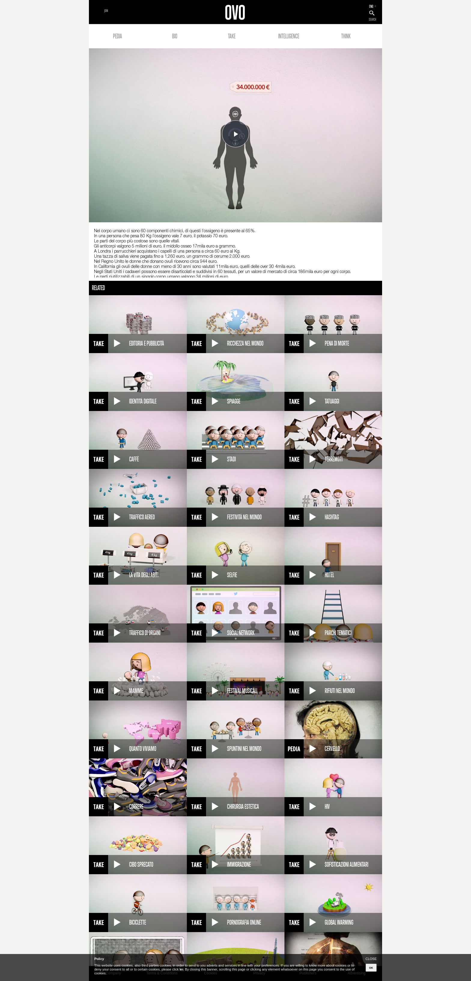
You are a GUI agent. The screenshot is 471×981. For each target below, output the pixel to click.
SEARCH (372, 19)
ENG (371, 6)
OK (371, 967)
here (181, 969)
